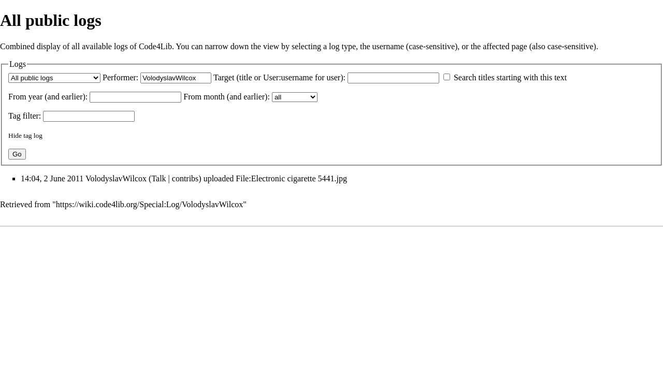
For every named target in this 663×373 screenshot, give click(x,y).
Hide (15, 135)
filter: (24, 115)
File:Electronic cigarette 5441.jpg (291, 178)
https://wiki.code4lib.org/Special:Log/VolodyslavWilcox (149, 204)
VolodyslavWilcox (116, 178)
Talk (158, 178)
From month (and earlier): (226, 96)
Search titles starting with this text (510, 77)
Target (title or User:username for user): (279, 77)
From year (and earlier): (48, 96)
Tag (14, 115)
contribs (185, 178)
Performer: (120, 77)
